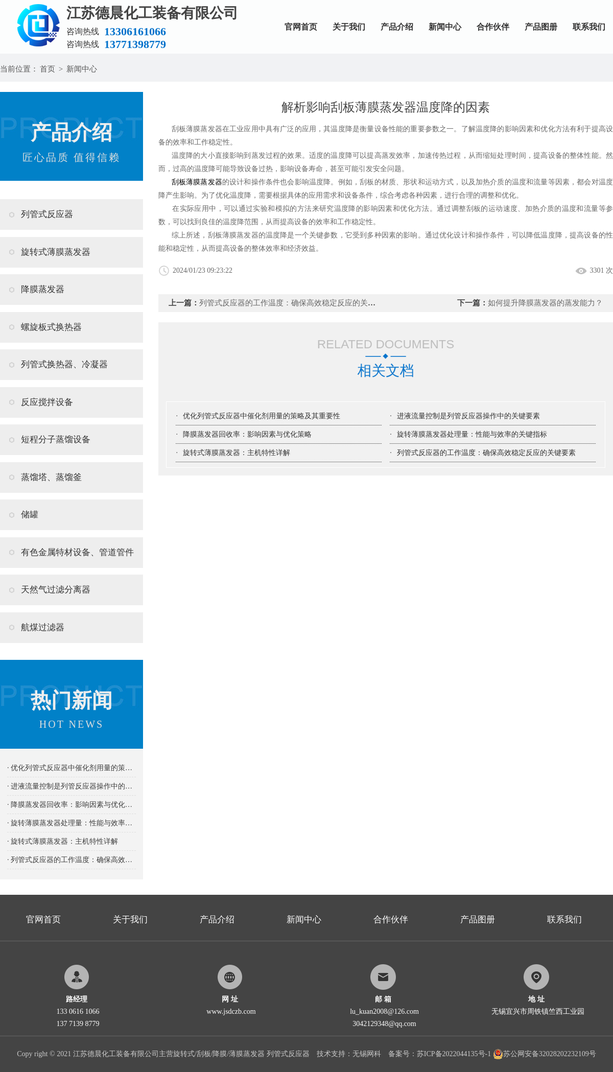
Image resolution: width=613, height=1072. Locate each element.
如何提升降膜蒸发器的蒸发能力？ (545, 303)
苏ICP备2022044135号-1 (454, 1054)
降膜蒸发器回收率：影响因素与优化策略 (247, 434)
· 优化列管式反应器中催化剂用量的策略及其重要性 (71, 768)
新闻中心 (445, 26)
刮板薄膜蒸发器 (197, 182)
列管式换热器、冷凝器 (64, 364)
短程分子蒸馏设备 (55, 439)
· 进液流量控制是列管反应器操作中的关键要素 (71, 786)
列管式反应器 (47, 214)
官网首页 (301, 26)
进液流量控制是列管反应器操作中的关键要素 (468, 416)
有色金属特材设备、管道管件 (77, 552)
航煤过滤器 (42, 627)
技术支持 (331, 1054)
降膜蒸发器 (42, 289)
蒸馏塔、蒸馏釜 (51, 477)
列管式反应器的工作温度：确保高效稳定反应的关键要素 (295, 303)
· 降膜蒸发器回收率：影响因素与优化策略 (71, 804)
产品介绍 (397, 26)
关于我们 (349, 26)
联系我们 (589, 26)
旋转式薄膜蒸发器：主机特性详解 (236, 453)
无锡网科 (366, 1054)
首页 (47, 69)
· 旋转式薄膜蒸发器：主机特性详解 (62, 841)
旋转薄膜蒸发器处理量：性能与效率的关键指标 (472, 434)
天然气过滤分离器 (55, 589)
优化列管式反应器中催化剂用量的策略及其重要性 (261, 416)
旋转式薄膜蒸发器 (55, 252)
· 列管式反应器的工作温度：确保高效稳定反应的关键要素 (71, 860)
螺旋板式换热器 (51, 327)
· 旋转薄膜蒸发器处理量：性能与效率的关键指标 (71, 823)
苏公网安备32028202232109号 (544, 1054)
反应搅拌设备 (47, 402)
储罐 (29, 514)
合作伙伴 (493, 26)
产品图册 (541, 26)
